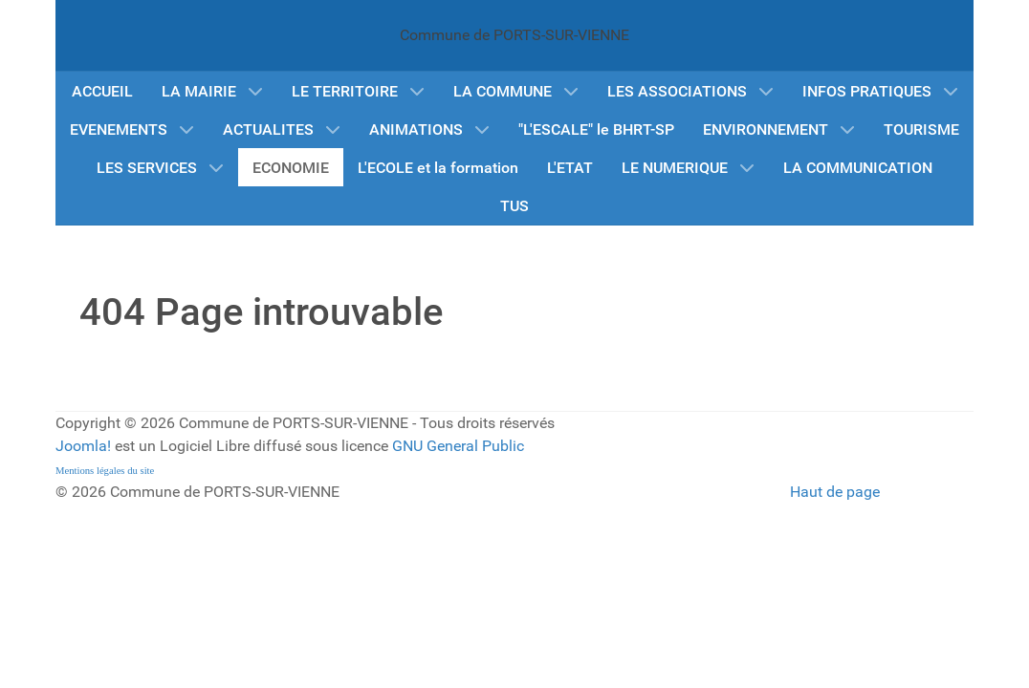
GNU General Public (458, 446)
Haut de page (835, 492)
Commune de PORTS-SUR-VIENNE (514, 35)
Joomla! (83, 446)
